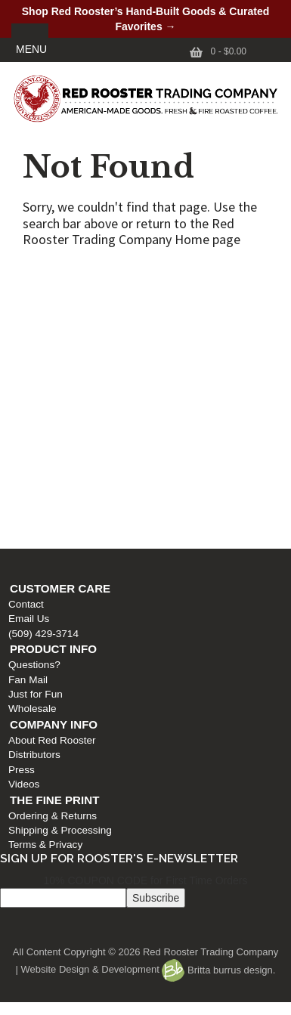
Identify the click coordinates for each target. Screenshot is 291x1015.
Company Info (50, 410)
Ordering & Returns (49, 501)
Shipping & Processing (56, 515)
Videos (20, 469)
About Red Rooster (48, 426)
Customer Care (56, 274)
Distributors (31, 440)
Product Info (49, 334)
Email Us (25, 304)
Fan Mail (24, 365)
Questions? (31, 350)
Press (18, 455)
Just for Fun (32, 379)
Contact (22, 290)
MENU (31, 49)
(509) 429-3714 (40, 319)
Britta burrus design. (218, 970)
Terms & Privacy (42, 530)
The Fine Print (50, 485)
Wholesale (28, 394)
